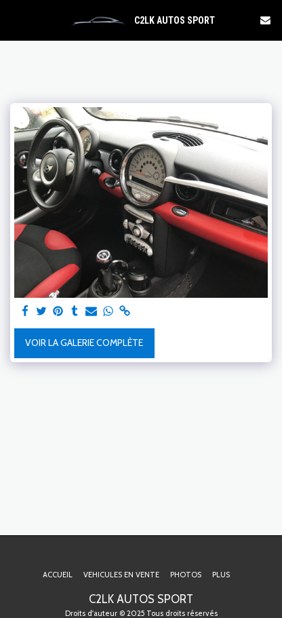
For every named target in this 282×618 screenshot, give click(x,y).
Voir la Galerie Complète (84, 342)
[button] (14, 20)
